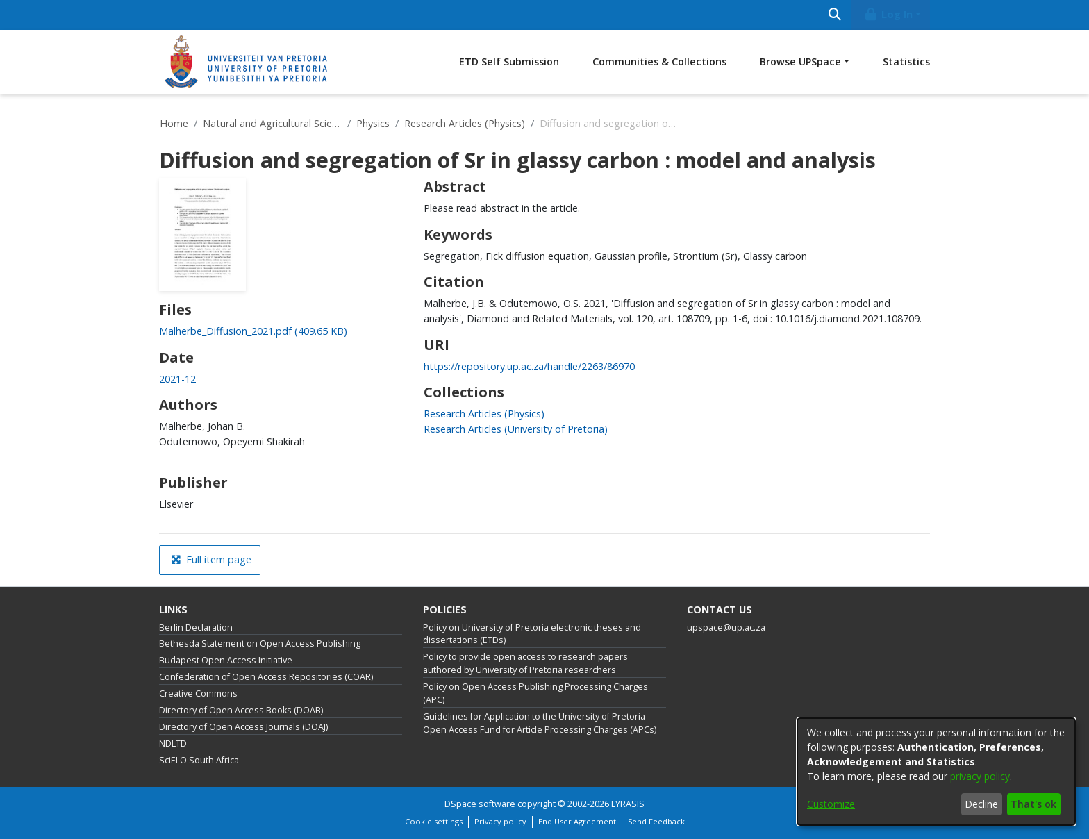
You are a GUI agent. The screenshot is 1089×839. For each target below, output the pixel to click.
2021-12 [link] (177, 378)
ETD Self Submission (509, 61)
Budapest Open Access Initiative (225, 660)
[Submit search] (834, 15)
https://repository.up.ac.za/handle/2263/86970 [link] (529, 366)
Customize (831, 804)
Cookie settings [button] (434, 821)
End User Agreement (577, 821)
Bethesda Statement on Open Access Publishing (259, 643)
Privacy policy (500, 821)
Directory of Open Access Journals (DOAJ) (243, 727)
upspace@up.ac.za (726, 627)
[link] (253, 331)
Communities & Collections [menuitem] (659, 61)
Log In (888, 14)
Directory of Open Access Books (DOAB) (241, 710)
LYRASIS (628, 804)
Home (174, 123)
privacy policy (980, 776)
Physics (373, 123)
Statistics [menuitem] (906, 61)
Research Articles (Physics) (464, 123)
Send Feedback (656, 821)
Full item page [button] (211, 559)
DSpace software (479, 804)
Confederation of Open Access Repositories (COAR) (266, 677)
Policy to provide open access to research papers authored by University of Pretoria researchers (525, 663)
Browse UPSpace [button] (800, 61)
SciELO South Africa (199, 760)
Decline (981, 804)
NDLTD (173, 743)
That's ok (1033, 804)
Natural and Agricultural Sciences (272, 123)
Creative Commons (198, 693)
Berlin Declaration (196, 627)
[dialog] (936, 771)
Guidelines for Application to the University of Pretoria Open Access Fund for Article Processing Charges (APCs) (539, 723)
